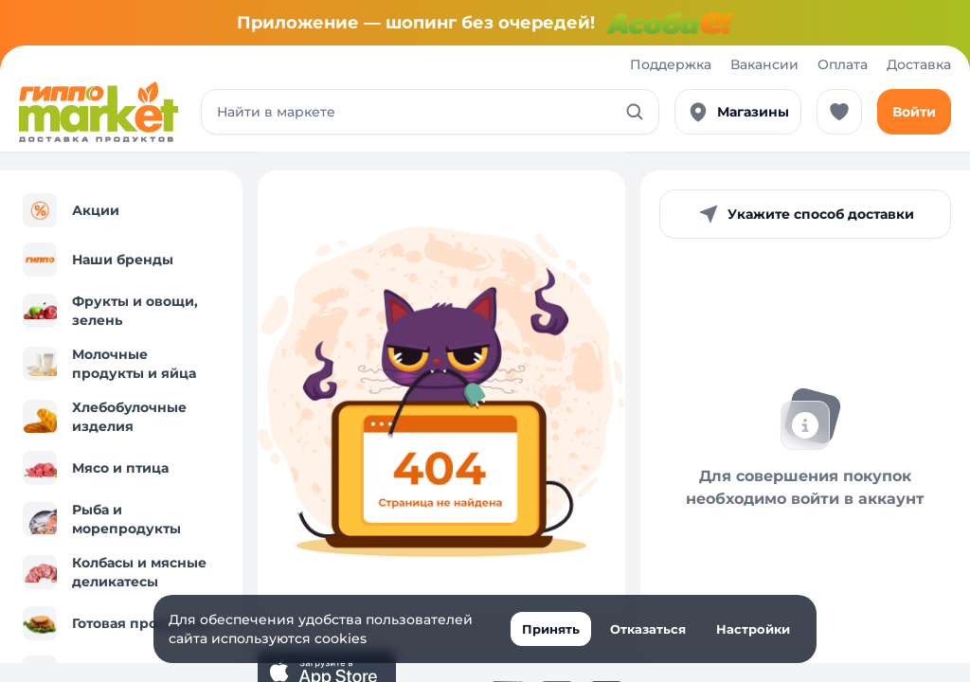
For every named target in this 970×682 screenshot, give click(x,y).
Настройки (753, 629)
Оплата (842, 64)
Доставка (919, 64)
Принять (551, 629)
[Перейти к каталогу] (98, 111)
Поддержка (670, 64)
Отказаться (648, 629)
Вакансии (764, 64)
